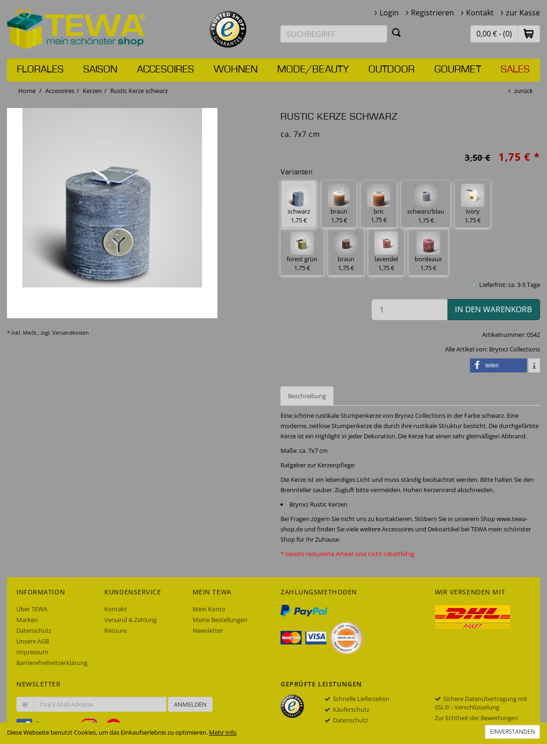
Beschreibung (307, 396)
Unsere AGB (32, 641)
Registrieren (432, 12)
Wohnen (236, 69)
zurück (523, 90)
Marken (27, 619)
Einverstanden (512, 732)
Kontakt (480, 12)
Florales (40, 69)
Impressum (32, 652)
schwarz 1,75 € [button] (298, 204)
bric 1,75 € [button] (378, 204)
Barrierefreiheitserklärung (51, 662)
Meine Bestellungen (220, 619)
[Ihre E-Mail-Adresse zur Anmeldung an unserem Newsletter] (100, 704)
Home (27, 90)
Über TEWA (31, 609)
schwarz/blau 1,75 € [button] (425, 204)
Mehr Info (223, 732)
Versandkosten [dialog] (70, 332)
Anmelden (190, 704)
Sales (515, 69)
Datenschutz (33, 630)
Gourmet (457, 69)
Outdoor (391, 69)
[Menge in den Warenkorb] (409, 309)
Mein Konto (209, 609)
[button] (529, 33)
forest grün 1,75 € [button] (302, 251)
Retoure (115, 630)
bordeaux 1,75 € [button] (428, 251)
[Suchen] (396, 32)
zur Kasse (523, 12)
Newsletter (208, 630)
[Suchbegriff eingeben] (334, 34)
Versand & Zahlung (130, 619)
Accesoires (165, 69)
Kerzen (92, 90)
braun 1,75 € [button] (339, 204)
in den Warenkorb (493, 309)
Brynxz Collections (514, 349)
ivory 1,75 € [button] (472, 204)
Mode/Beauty (313, 69)
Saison (100, 69)
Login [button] (389, 12)
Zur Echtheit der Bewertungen (476, 718)
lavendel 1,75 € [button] (386, 251)
